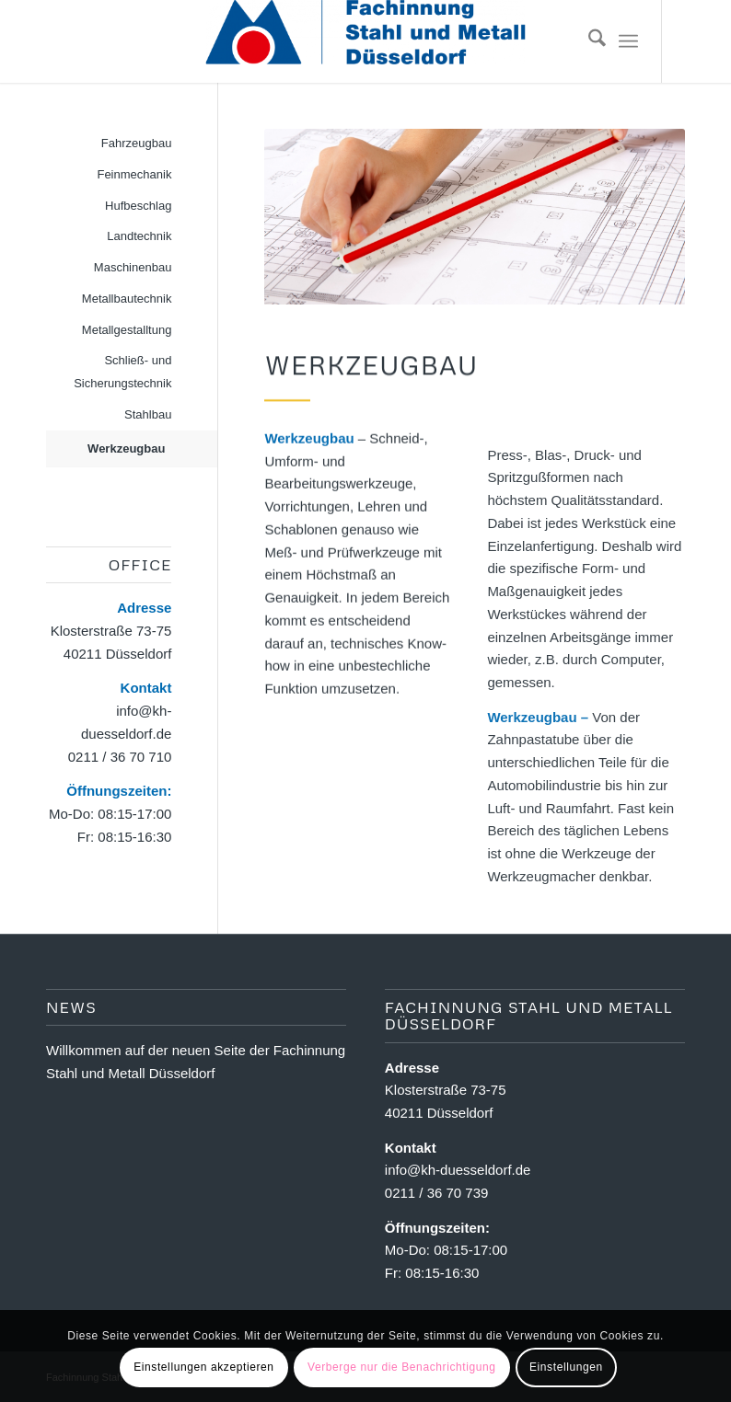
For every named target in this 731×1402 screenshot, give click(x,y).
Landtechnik (139, 236)
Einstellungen (566, 1367)
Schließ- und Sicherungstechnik (122, 371)
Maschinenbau (133, 267)
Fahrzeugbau (136, 143)
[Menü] (628, 41)
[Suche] (588, 41)
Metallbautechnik (127, 298)
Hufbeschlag (138, 206)
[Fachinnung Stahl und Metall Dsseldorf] (366, 41)
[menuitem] (588, 41)
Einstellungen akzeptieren (203, 1367)
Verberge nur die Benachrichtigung (401, 1367)
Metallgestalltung (127, 330)
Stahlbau (147, 414)
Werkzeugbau (126, 448)
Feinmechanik (134, 174)
